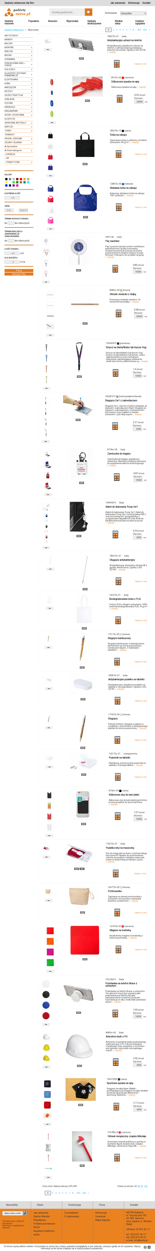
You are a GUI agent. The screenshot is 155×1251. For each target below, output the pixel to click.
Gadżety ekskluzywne (94, 22)
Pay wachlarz (112, 241)
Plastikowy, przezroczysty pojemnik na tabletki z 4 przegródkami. (127, 764)
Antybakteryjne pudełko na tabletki (126, 679)
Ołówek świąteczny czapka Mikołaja (127, 1136)
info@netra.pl (141, 1240)
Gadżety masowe (9, 22)
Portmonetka (115, 891)
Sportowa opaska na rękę (120, 1083)
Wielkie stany (119, 22)
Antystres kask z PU (116, 1036)
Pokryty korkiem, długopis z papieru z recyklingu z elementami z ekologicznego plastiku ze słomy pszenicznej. (128, 726)
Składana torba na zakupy (123, 188)
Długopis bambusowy (119, 638)
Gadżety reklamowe (14, 30)
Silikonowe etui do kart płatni (124, 794)
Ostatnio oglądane (140, 22)
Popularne (33, 21)
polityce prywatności (93, 1248)
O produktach (71, 1212)
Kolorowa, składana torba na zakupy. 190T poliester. (127, 194)
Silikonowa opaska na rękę (125, 81)
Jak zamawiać (117, 3)
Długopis (113, 718)
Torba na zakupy (118, 134)
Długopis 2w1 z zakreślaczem (121, 400)
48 (138, 1186)
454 (145, 30)
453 (139, 30)
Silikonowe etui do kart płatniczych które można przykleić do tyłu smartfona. (128, 802)
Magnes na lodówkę (120, 930)
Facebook (100, 1216)
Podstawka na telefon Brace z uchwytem (121, 984)
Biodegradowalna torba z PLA (125, 599)
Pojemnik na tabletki (119, 757)
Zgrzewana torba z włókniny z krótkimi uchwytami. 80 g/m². (128, 141)
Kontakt (146, 3)
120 (145, 1186)
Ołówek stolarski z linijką (123, 294)
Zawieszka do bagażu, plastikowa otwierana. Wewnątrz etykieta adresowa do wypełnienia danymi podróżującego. (126, 462)
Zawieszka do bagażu (118, 453)
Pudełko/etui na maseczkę (120, 847)
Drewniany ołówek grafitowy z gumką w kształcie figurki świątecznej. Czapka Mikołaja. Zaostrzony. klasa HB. (127, 1143)
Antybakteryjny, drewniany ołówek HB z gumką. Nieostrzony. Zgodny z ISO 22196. (128, 567)
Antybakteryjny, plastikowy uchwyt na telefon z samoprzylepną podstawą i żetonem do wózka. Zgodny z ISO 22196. (126, 49)
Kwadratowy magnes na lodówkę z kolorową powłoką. (126, 936)
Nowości (52, 21)
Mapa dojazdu (102, 1220)
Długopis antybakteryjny (122, 560)
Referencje (134, 3)
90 (142, 1186)
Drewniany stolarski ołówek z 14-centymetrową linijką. (125, 300)
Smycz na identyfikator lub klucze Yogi (126, 347)
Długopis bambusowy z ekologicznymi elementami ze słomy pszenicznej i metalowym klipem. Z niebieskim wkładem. (126, 646)
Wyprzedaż (72, 21)
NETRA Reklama (134, 1212)
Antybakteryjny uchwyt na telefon (124, 40)
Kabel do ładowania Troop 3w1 (122, 506)
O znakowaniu (71, 1216)
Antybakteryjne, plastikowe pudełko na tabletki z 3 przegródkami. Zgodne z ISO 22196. (127, 687)
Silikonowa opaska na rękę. (128, 87)
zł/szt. (140, 95)
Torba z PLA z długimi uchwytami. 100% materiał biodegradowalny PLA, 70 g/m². (128, 606)
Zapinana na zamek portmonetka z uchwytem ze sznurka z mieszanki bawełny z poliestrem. (125, 898)
